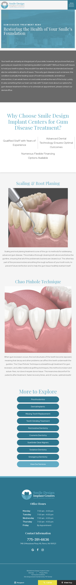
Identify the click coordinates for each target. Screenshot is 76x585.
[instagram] (42, 549)
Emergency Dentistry (38, 457)
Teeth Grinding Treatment (38, 421)
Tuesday (27, 514)
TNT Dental (48, 577)
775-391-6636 (38, 539)
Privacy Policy (43, 573)
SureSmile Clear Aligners (38, 442)
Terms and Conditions (38, 575)
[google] (33, 549)
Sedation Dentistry (38, 449)
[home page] (12, 5)
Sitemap (31, 573)
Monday (26, 511)
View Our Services (38, 464)
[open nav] (71, 5)
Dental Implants (38, 406)
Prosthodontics (38, 399)
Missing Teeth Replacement (38, 414)
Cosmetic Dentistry (38, 435)
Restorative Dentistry (38, 428)
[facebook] (38, 549)
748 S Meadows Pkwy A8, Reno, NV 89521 (38, 543)
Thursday (27, 521)
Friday (26, 525)
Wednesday (28, 518)
